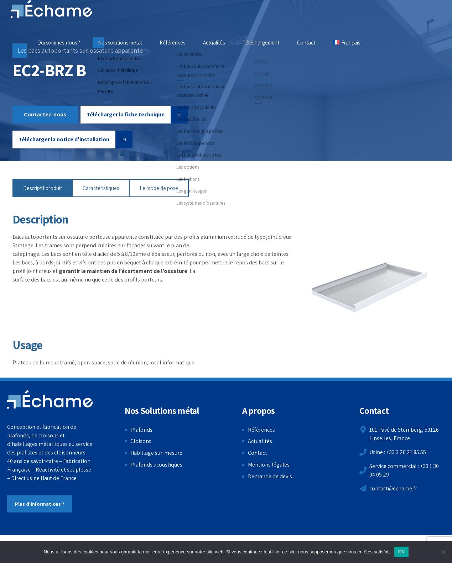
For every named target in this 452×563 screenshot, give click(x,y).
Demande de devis (270, 476)
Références (172, 42)
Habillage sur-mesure (156, 453)
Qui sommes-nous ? (58, 42)
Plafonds (141, 429)
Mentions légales (269, 464)
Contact (306, 42)
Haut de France (59, 478)
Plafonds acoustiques (156, 464)
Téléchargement (261, 42)
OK (401, 551)
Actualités (214, 42)
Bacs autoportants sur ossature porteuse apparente (74, 237)
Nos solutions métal (120, 42)
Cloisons (140, 441)
